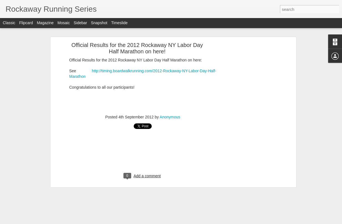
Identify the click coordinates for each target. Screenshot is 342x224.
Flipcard (26, 23)
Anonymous (170, 117)
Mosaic (63, 23)
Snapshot (99, 23)
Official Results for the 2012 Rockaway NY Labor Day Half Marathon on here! (137, 48)
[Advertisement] (247, 132)
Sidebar (80, 23)
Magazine (45, 23)
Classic (9, 23)
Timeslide (119, 23)
